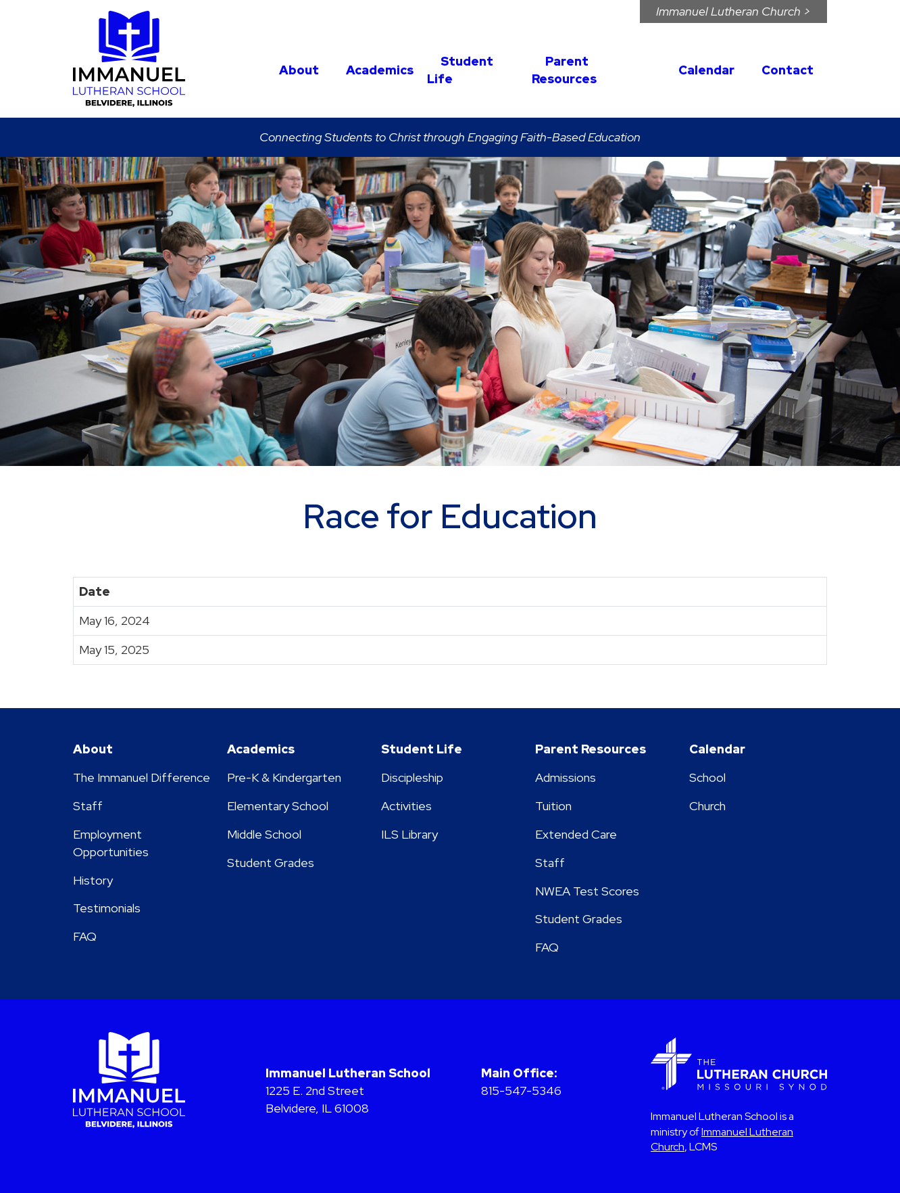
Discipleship (412, 777)
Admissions (565, 777)
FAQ (85, 936)
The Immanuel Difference (141, 777)
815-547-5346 (521, 1090)
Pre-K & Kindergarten (284, 777)
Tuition (553, 806)
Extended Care (576, 834)
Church (707, 806)
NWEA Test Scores (587, 891)
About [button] (299, 70)
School (707, 777)
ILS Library (409, 834)
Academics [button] (380, 70)
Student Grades (270, 862)
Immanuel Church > (733, 11)
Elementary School (277, 806)
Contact (787, 70)
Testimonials (107, 908)
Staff (88, 806)
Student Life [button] (460, 70)
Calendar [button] (706, 70)
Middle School (264, 834)
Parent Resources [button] (564, 70)
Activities (406, 806)
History (93, 880)
